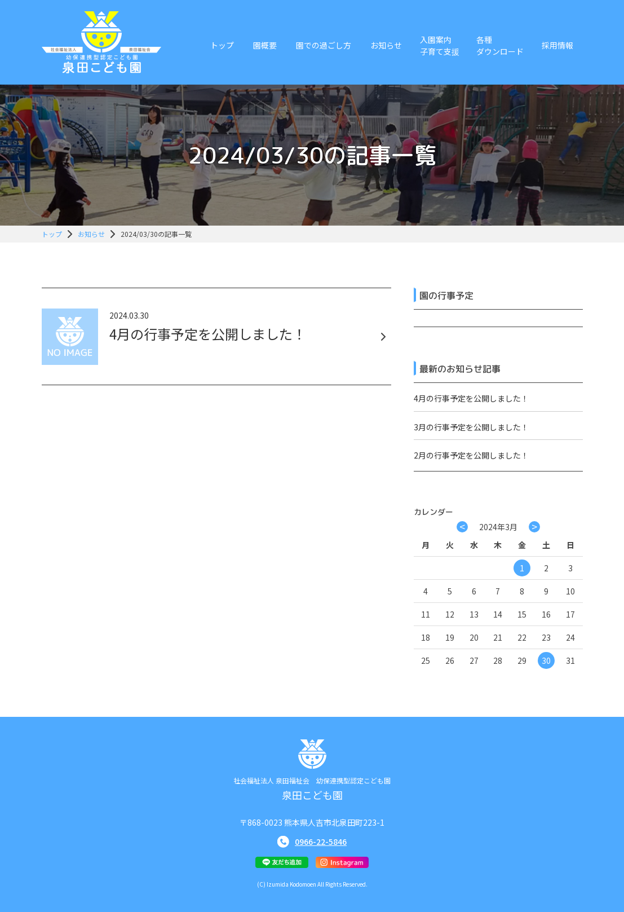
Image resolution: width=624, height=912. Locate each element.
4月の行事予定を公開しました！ (471, 398)
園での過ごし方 (323, 45)
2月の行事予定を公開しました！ (471, 455)
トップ (222, 45)
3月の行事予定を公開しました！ (471, 427)
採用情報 (557, 45)
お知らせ (386, 45)
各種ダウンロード (500, 45)
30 (546, 660)
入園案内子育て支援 (439, 45)
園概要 (265, 45)
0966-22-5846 (321, 841)
